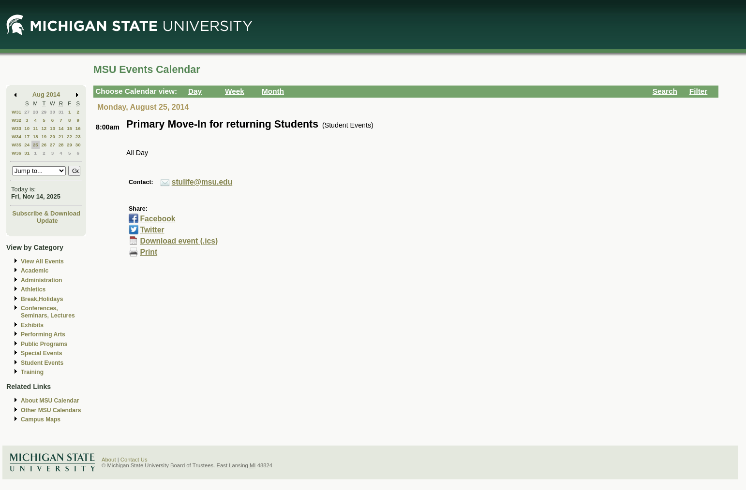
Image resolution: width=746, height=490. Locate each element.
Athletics (33, 289)
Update (47, 220)
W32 (16, 120)
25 (35, 144)
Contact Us (134, 459)
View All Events (42, 261)
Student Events (42, 363)
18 (35, 136)
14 (61, 128)
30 (52, 112)
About (109, 459)
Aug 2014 (46, 94)
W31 (16, 112)
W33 (16, 128)
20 (52, 136)
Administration (41, 280)
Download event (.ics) (179, 241)
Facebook (158, 219)
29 (43, 112)
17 (27, 136)
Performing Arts (43, 334)
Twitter (152, 230)
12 (43, 128)
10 (27, 128)
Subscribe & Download (46, 213)
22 (69, 136)
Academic (34, 270)
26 (43, 144)
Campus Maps (40, 419)
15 (69, 128)
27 (27, 112)
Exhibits (32, 325)
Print (149, 252)
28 (35, 112)
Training (32, 372)
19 (43, 136)
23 (78, 136)
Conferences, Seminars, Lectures (48, 312)
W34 (16, 136)
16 (78, 128)
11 (35, 128)
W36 (16, 153)
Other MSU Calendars (51, 410)
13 (52, 128)
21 (61, 136)
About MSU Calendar (50, 400)
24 (27, 144)
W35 (16, 144)
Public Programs (44, 344)
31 (61, 112)
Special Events (41, 353)
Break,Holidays (42, 299)
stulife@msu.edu (202, 182)
